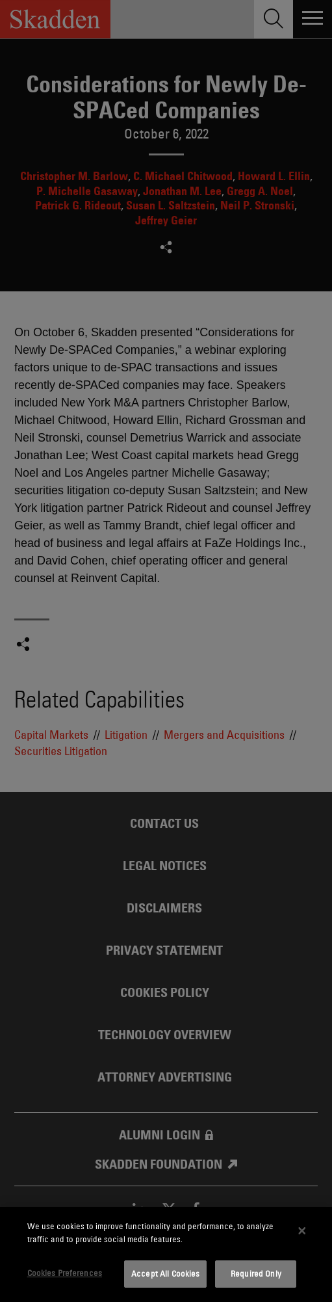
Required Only (256, 1273)
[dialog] (166, 1254)
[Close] (302, 1231)
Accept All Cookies (165, 1273)
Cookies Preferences (64, 1273)
